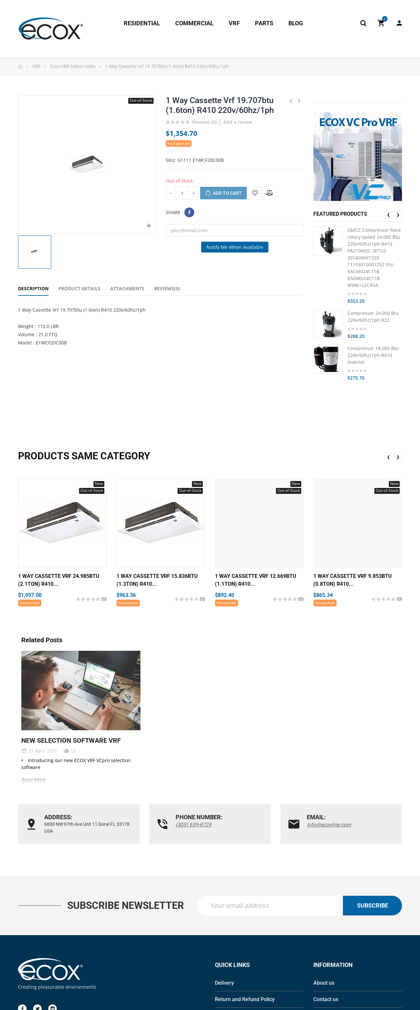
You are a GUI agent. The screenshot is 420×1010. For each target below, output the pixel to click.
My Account (399, 23)
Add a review (237, 122)
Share (189, 212)
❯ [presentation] (398, 214)
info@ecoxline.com (329, 825)
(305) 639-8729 (193, 825)
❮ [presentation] (388, 214)
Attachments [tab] (127, 288)
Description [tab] (33, 288)
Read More (33, 779)
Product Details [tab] (79, 288)
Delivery (224, 983)
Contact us (325, 1000)
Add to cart (223, 193)
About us (323, 983)
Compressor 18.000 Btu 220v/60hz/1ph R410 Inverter (373, 355)
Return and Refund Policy (245, 1000)
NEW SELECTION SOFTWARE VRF (71, 740)
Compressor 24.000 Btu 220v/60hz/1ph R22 (373, 316)
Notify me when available (234, 247)
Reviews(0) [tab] (167, 288)
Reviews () (204, 122)
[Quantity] (182, 193)
